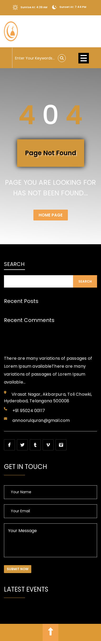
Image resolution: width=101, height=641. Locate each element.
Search (14, 264)
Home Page (51, 215)
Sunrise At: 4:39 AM (30, 7)
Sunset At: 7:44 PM (69, 7)
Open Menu (83, 58)
